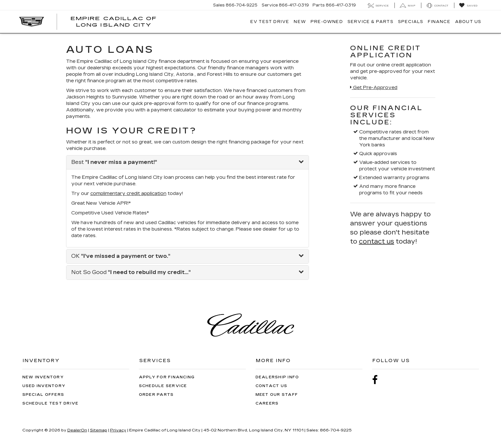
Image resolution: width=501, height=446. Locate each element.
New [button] (300, 21)
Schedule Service (163, 386)
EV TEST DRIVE (270, 21)
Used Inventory (44, 386)
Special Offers (43, 395)
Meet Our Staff (277, 395)
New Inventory (43, 377)
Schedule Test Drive (50, 403)
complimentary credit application (128, 193)
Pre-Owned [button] (327, 21)
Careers (267, 403)
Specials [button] (411, 21)
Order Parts (156, 395)
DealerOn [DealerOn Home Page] (77, 430)
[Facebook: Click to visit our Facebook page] (378, 380)
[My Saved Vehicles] (468, 5)
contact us (376, 241)
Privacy (118, 430)
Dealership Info (277, 377)
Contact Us (272, 386)
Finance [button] (439, 21)
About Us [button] (468, 21)
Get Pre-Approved (373, 87)
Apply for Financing (167, 377)
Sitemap (98, 430)
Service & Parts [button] (370, 21)
